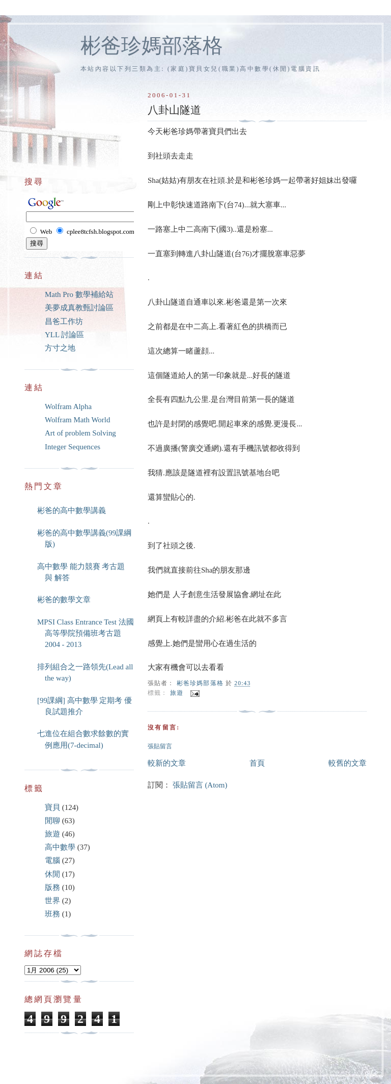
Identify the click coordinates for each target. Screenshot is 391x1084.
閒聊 (52, 821)
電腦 (52, 860)
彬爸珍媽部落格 (151, 45)
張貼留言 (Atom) (200, 785)
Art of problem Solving (80, 433)
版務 (52, 887)
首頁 (257, 763)
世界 (52, 901)
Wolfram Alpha (68, 406)
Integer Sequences (72, 447)
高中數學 (60, 847)
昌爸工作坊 (64, 321)
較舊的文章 (347, 763)
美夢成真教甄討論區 (79, 308)
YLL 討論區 (64, 335)
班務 (52, 914)
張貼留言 (160, 746)
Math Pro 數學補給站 (79, 294)
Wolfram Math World (77, 420)
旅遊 (176, 693)
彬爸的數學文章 (64, 599)
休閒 (52, 874)
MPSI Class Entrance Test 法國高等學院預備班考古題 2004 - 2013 (85, 633)
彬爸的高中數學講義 (71, 510)
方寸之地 (60, 348)
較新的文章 (167, 763)
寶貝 (52, 807)
